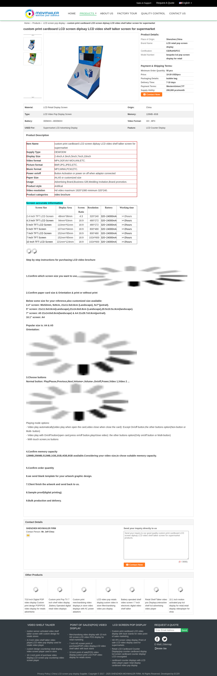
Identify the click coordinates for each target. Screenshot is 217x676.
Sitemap (167, 644)
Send (184, 630)
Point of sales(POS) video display (88, 626)
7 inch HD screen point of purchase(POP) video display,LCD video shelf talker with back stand (87, 646)
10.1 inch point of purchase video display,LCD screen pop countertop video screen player (45, 658)
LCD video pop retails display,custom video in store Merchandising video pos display (107, 604)
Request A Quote (165, 3)
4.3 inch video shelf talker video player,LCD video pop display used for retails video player (44, 642)
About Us (106, 13)
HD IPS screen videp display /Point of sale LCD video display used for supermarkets (129, 642)
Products (87, 13)
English (188, 2)
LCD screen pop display (54, 23)
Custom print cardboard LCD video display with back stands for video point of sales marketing (129, 634)
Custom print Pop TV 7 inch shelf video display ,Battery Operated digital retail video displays (60, 604)
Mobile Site (161, 648)
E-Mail (158, 644)
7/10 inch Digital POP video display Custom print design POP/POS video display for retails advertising (35, 605)
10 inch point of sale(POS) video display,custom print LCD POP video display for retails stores (85, 655)
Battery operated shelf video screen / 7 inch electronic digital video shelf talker (131, 604)
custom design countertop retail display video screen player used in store (44, 650)
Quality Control (153, 13)
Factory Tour (127, 13)
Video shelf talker (41, 624)
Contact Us (177, 13)
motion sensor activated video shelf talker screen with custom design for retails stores (43, 634)
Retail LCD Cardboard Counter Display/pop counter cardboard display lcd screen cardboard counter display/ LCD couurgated (129, 653)
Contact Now (153, 94)
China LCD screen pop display (65, 674)
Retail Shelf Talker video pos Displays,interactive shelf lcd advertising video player (156, 604)
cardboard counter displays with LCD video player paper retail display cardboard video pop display (128, 663)
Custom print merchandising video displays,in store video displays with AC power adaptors (83, 605)
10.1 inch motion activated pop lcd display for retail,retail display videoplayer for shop (179, 605)
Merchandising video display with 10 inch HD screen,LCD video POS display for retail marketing (87, 637)
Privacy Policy (43, 674)
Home (72, 13)
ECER (177, 674)
